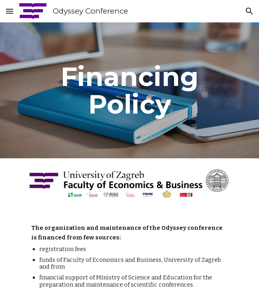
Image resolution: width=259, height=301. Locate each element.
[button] (9, 11)
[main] (129, 90)
